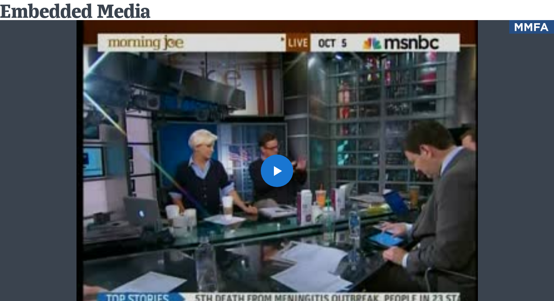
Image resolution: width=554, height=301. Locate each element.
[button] (277, 171)
